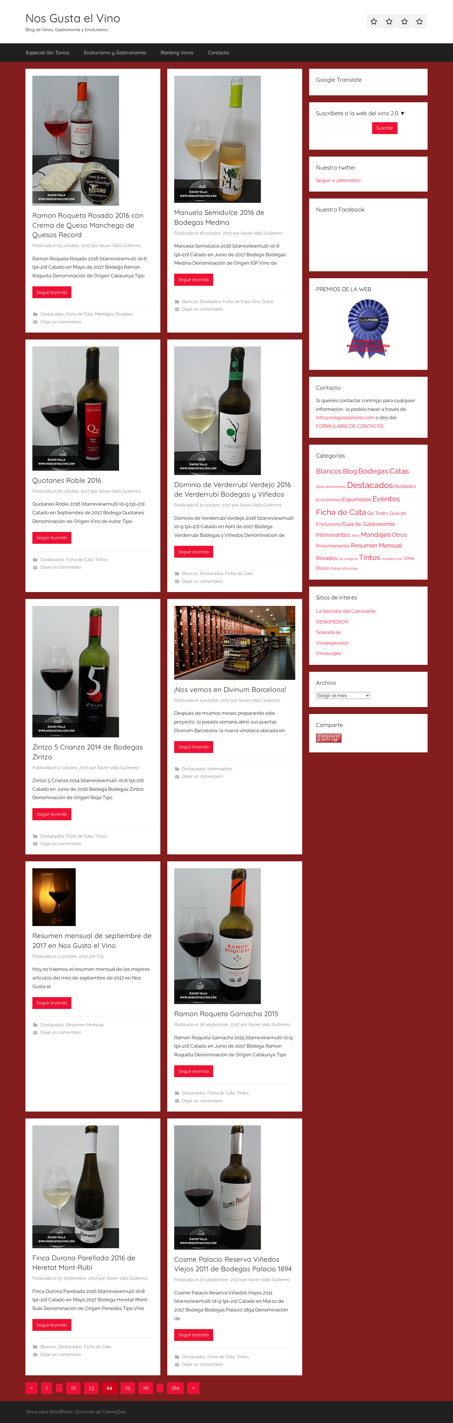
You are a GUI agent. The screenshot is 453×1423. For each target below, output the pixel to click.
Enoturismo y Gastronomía (115, 52)
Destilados (210, 301)
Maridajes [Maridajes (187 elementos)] (376, 534)
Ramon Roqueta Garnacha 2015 (226, 1013)
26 (145, 1388)
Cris (100, 956)
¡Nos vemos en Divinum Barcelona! (230, 689)
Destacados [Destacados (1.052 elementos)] (370, 485)
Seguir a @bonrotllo (338, 180)
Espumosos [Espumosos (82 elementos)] (356, 499)
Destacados (52, 314)
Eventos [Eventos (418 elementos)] (386, 498)
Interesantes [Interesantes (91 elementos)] (333, 534)
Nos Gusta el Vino (72, 18)
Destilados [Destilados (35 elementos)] (405, 486)
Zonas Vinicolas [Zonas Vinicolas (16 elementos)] (344, 568)
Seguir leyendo (52, 292)
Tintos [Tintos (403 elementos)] (369, 557)
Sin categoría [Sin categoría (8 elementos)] (348, 559)
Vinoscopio (328, 653)
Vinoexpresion (332, 643)
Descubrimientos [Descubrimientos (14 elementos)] (331, 487)
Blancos (190, 301)
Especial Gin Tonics (47, 52)
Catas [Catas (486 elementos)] (399, 470)
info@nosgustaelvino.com (345, 417)
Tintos (101, 559)
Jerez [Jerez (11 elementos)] (355, 536)
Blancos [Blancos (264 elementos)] (329, 471)
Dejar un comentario (60, 321)
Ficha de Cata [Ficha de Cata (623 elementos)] (341, 512)
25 (127, 1388)
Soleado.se (328, 632)
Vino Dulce (263, 301)
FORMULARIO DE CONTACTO (350, 426)
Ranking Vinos (177, 52)
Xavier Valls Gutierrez (120, 245)
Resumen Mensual (84, 1024)
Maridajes (104, 314)
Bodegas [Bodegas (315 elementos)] (373, 471)
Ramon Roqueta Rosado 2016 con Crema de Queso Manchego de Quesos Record (87, 225)
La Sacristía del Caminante (346, 611)
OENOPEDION (332, 622)
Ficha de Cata (79, 314)
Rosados (124, 314)
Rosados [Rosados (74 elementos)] (326, 558)
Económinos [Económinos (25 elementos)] (328, 499)
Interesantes (219, 768)
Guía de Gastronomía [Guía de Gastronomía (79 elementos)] (368, 524)
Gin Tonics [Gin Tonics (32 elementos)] (378, 513)
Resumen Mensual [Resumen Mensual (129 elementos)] (376, 545)
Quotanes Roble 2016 (66, 480)
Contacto (218, 52)
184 (175, 1388)
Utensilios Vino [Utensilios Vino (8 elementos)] (391, 559)
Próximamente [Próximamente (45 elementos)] (333, 546)
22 (73, 1388)
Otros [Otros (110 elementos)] (399, 534)
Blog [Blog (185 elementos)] (350, 471)
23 (91, 1388)
